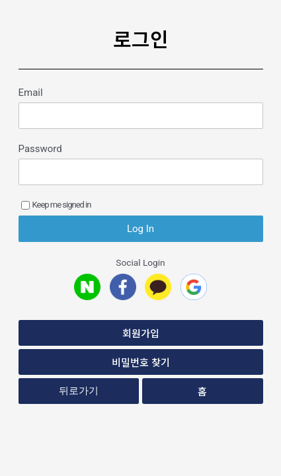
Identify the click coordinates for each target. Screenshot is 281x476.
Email (31, 93)
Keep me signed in (56, 205)
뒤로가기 (79, 391)
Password (40, 149)
